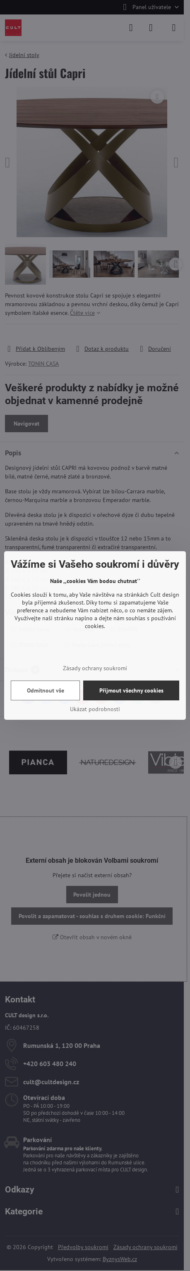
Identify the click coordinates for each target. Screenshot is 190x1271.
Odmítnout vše (45, 690)
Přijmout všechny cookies (131, 690)
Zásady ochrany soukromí (95, 668)
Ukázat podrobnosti (95, 709)
